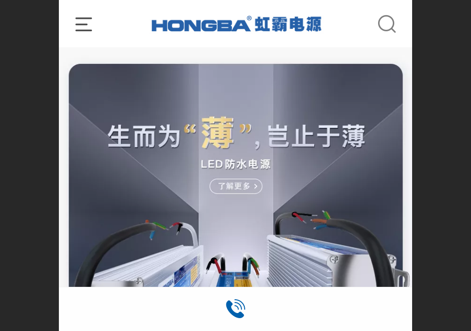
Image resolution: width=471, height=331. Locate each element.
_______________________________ (235, 23)
